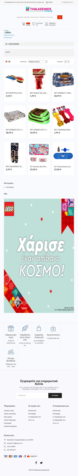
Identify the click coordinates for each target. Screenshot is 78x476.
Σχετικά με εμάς (9, 35)
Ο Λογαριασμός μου (68, 2)
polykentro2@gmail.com (15, 443)
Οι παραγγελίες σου (34, 417)
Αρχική (6, 30)
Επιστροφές (7, 423)
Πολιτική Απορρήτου (10, 426)
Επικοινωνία (8, 38)
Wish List (31, 420)
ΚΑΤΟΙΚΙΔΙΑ (10, 187)
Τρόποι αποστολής (10, 414)
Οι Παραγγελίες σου (59, 420)
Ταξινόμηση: (23, 62)
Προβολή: (60, 62)
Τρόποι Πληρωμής (10, 420)
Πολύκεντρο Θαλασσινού (41, 470)
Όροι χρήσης (8, 417)
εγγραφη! (55, 395)
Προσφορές (7, 33)
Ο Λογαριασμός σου (59, 417)
